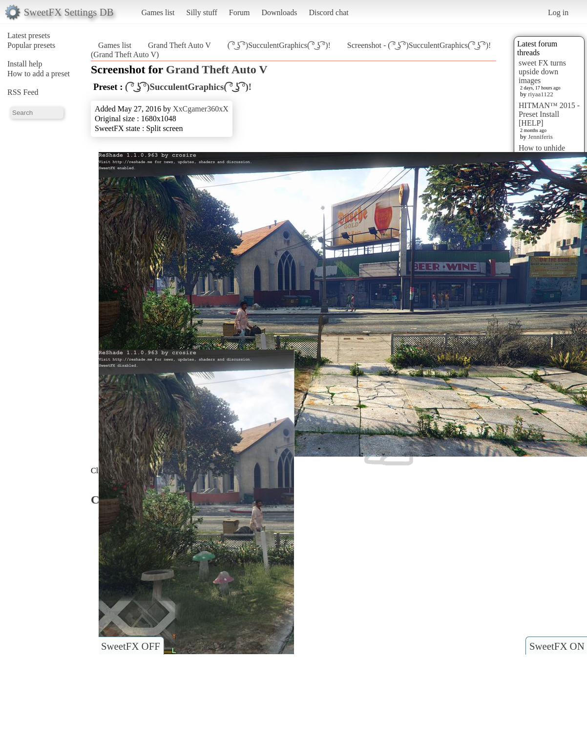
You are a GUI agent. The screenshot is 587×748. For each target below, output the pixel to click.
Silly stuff (202, 12)
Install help (24, 64)
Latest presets (28, 35)
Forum (239, 12)
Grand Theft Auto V (179, 45)
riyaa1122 (540, 94)
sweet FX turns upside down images (542, 72)
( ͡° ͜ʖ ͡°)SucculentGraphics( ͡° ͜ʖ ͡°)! (279, 45)
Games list (158, 12)
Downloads (279, 12)
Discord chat (328, 12)
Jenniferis (540, 136)
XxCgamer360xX (201, 109)
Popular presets (31, 45)
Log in (558, 12)
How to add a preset (38, 73)
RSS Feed (23, 92)
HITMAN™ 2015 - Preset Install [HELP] (549, 114)
